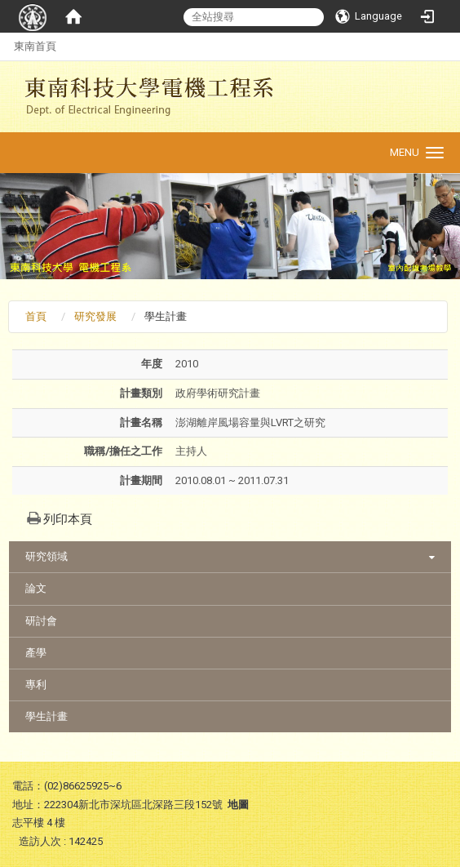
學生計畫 (46, 716)
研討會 (41, 621)
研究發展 (95, 316)
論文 (35, 588)
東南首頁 (35, 46)
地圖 (238, 804)
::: (5, 46)
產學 (35, 653)
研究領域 (46, 556)
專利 (35, 684)
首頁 (35, 316)
